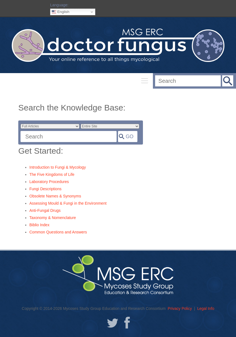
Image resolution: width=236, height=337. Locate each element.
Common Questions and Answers (58, 232)
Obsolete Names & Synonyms (55, 196)
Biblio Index (39, 225)
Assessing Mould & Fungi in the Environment (68, 203)
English (60, 12)
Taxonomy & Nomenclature (52, 217)
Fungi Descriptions (45, 189)
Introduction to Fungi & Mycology (57, 167)
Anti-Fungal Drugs (45, 210)
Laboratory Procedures (49, 181)
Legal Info (205, 308)
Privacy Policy (180, 308)
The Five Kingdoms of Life (52, 174)
